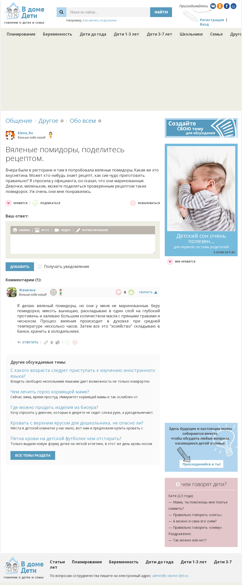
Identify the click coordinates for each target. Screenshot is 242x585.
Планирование (21, 34)
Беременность (57, 34)
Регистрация (212, 20)
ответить (30, 342)
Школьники (191, 34)
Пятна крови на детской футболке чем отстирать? (65, 438)
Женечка (27, 290)
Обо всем (83, 120)
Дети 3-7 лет (159, 34)
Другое (48, 120)
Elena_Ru (25, 133)
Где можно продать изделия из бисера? (54, 407)
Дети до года (93, 34)
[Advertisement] (121, 77)
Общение (19, 120)
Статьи (57, 562)
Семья (216, 34)
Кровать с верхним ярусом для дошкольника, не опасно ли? (76, 423)
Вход (204, 24)
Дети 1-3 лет (126, 34)
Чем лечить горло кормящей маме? (49, 392)
